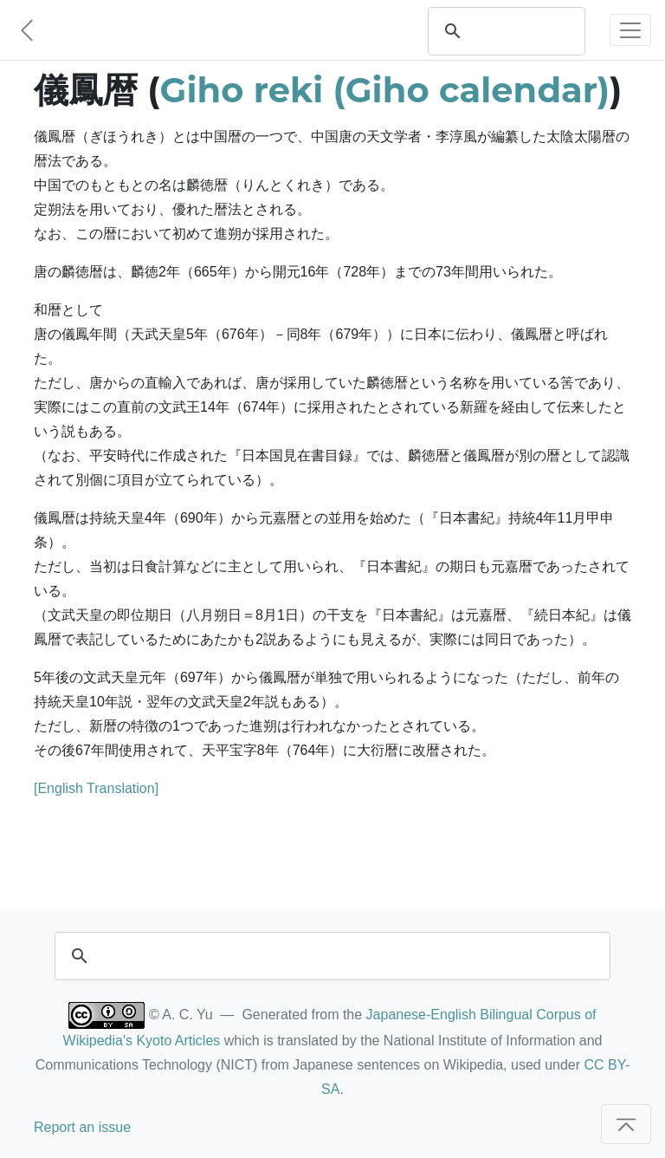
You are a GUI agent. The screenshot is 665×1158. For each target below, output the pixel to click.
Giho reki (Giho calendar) (385, 89)
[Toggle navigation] (630, 30)
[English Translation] (96, 788)
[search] (523, 31)
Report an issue (82, 1127)
